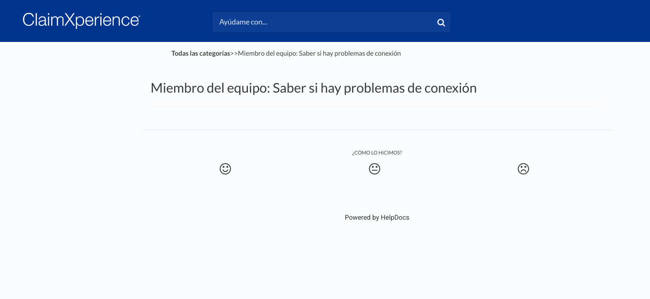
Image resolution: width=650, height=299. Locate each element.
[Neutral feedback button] (374, 169)
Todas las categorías (201, 53)
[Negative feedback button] (523, 169)
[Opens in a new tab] (377, 217)
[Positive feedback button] (225, 169)
